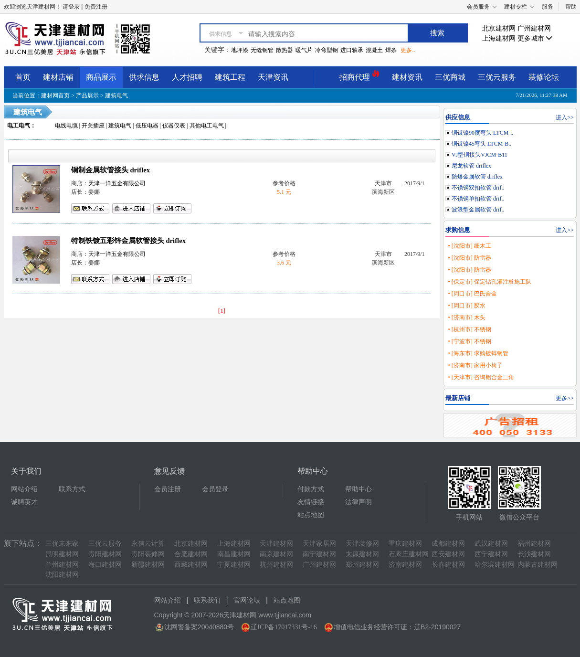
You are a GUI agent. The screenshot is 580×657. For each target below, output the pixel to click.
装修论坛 (543, 77)
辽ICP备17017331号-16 (283, 627)
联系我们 (207, 600)
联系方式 (72, 489)
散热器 (284, 50)
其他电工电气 (207, 125)
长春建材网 (448, 564)
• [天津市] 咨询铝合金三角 (481, 377)
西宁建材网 (491, 554)
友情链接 (310, 502)
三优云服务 (497, 77)
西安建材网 (448, 554)
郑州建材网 (362, 564)
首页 (23, 77)
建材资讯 (407, 77)
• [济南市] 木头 (466, 317)
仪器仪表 (173, 125)
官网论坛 (246, 600)
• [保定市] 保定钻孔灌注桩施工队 (489, 281)
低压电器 (147, 125)
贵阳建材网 (105, 554)
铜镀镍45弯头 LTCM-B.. (481, 143)
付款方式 (310, 489)
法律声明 (358, 502)
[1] (222, 310)
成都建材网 (448, 543)
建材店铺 (58, 77)
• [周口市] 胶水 (466, 305)
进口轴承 (351, 50)
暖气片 (304, 50)
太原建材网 (362, 554)
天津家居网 (319, 543)
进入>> (565, 117)
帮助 (571, 6)
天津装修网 (362, 543)
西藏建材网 (191, 564)
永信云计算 (148, 543)
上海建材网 (499, 38)
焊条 (391, 50)
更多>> (565, 398)
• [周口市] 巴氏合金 (472, 293)
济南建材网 (405, 564)
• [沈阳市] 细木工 (469, 246)
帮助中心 (358, 489)
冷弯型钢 (326, 50)
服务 (547, 6)
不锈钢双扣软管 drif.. (478, 187)
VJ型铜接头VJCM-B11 (479, 154)
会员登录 (215, 489)
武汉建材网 (491, 543)
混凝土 (374, 50)
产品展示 (87, 95)
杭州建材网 (276, 564)
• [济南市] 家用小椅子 (475, 365)
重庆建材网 (405, 543)
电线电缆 (66, 125)
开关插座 (93, 125)
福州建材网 (534, 543)
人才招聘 (187, 77)
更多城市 (535, 38)
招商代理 (359, 75)
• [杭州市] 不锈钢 (469, 329)
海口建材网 (105, 564)
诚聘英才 (24, 502)
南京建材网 (276, 554)
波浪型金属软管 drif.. (478, 209)
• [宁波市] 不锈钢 (469, 341)
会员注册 (167, 489)
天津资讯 (273, 77)
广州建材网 (534, 28)
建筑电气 (116, 95)
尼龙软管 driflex (471, 165)
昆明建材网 (62, 554)
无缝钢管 (262, 50)
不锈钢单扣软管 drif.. (478, 198)
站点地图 (310, 515)
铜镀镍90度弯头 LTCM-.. (482, 132)
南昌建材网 (234, 554)
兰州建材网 (62, 564)
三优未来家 (62, 543)
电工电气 (18, 125)
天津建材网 (276, 543)
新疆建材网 (148, 564)
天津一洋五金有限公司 (117, 183)
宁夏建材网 (234, 564)
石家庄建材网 (409, 554)
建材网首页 (55, 95)
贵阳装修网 (148, 554)
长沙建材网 (534, 554)
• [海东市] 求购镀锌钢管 (478, 353)
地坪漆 (239, 50)
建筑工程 (230, 77)
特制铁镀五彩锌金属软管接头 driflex (128, 240)
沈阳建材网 (62, 574)
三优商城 (450, 77)
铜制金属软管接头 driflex (110, 170)
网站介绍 (24, 489)
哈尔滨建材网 (495, 564)
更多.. (408, 50)
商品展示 (101, 77)
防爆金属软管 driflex (477, 176)
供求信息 (144, 77)
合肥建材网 (191, 554)
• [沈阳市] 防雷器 (469, 257)
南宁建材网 (319, 554)
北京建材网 (499, 28)
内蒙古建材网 (537, 564)
